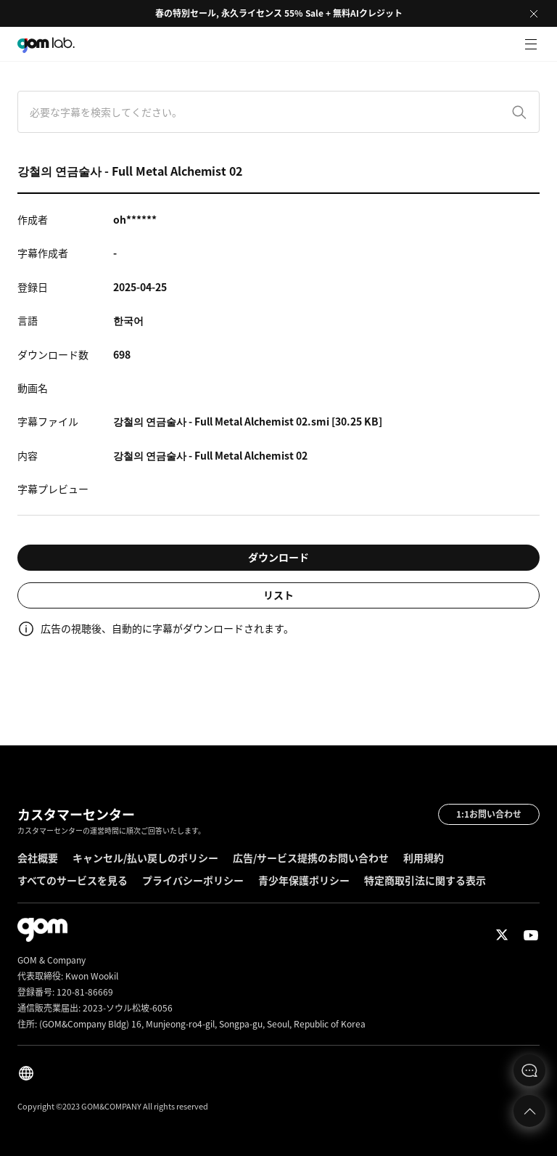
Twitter (502, 935)
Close (534, 14)
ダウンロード (278, 557)
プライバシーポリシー (193, 880)
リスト (278, 594)
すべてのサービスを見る (72, 880)
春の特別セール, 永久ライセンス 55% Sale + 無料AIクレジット (279, 13)
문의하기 (529, 1070)
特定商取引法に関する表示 (425, 880)
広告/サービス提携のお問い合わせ (311, 857)
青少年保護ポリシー (304, 880)
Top (529, 1111)
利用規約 (423, 857)
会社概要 (37, 857)
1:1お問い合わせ (488, 814)
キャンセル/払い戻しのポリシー (145, 857)
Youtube (531, 935)
